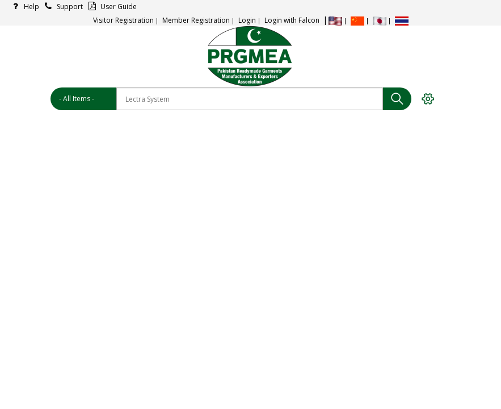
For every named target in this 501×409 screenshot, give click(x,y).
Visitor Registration (123, 20)
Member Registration (196, 20)
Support (62, 6)
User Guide (111, 6)
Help (24, 6)
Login (247, 20)
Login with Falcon (291, 20)
